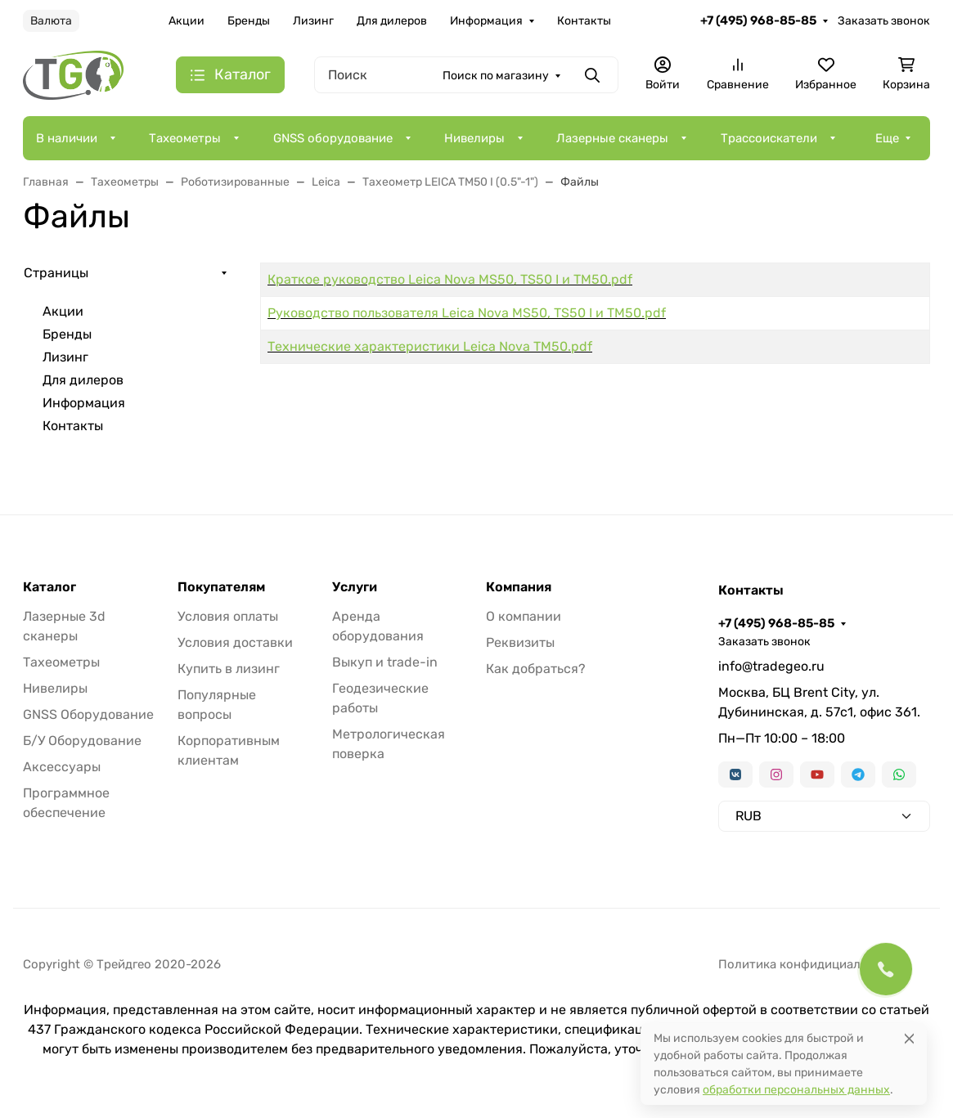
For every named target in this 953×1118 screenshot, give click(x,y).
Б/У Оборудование (82, 740)
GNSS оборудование (333, 138)
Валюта (51, 21)
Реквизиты (520, 642)
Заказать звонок (884, 21)
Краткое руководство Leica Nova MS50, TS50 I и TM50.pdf (449, 279)
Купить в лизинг (229, 668)
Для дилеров (392, 21)
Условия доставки (235, 642)
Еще (887, 138)
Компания (518, 587)
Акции (187, 21)
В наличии (66, 138)
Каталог (49, 587)
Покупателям (221, 587)
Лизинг (313, 21)
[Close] (909, 1038)
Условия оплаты (228, 616)
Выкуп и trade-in (385, 662)
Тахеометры (185, 138)
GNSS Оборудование (88, 714)
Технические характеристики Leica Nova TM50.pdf (429, 346)
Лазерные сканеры (612, 138)
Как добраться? (536, 668)
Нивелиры (474, 138)
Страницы (56, 273)
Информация (486, 21)
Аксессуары (62, 767)
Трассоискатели (769, 138)
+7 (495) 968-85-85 (758, 20)
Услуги (354, 587)
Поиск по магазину (496, 76)
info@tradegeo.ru (771, 666)
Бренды (248, 21)
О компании (523, 616)
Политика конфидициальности (809, 964)
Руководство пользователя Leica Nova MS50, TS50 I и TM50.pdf (466, 313)
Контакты (584, 21)
